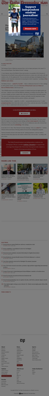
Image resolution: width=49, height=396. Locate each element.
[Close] (40, 3)
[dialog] (24, 198)
